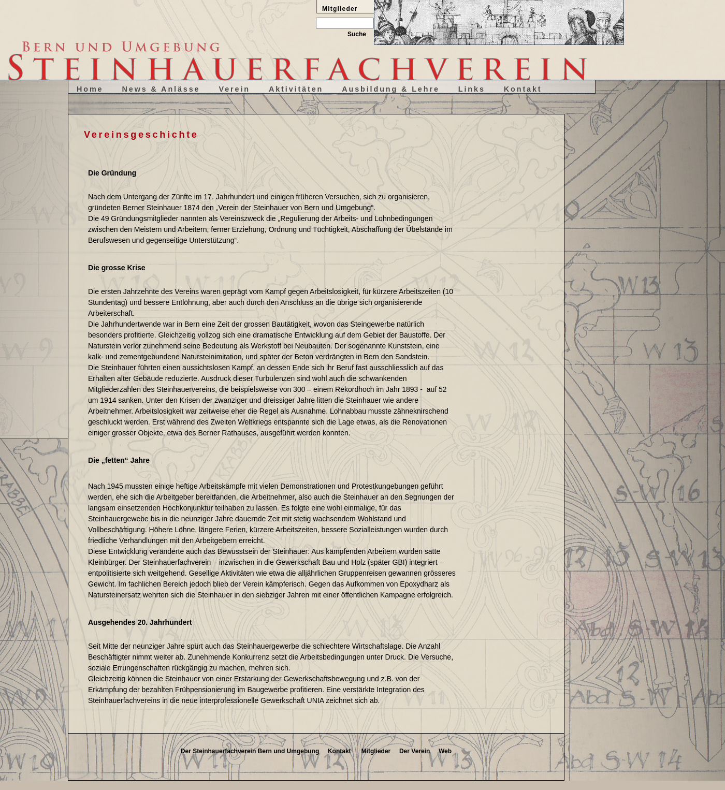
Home (90, 89)
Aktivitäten (296, 89)
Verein (234, 89)
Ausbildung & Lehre (391, 89)
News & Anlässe (161, 89)
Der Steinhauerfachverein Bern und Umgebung (250, 751)
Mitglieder (376, 751)
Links (471, 89)
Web (445, 751)
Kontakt (523, 89)
